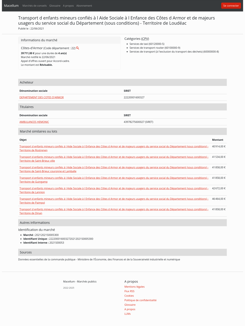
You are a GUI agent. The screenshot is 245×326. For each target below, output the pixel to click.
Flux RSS (129, 291)
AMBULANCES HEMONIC (34, 122)
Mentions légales (134, 286)
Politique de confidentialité (140, 300)
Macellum (11, 5)
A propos (68, 5)
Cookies (129, 295)
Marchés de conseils (35, 5)
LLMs (127, 314)
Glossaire (54, 5)
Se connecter (231, 5)
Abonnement (84, 5)
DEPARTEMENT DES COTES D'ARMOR (41, 97)
